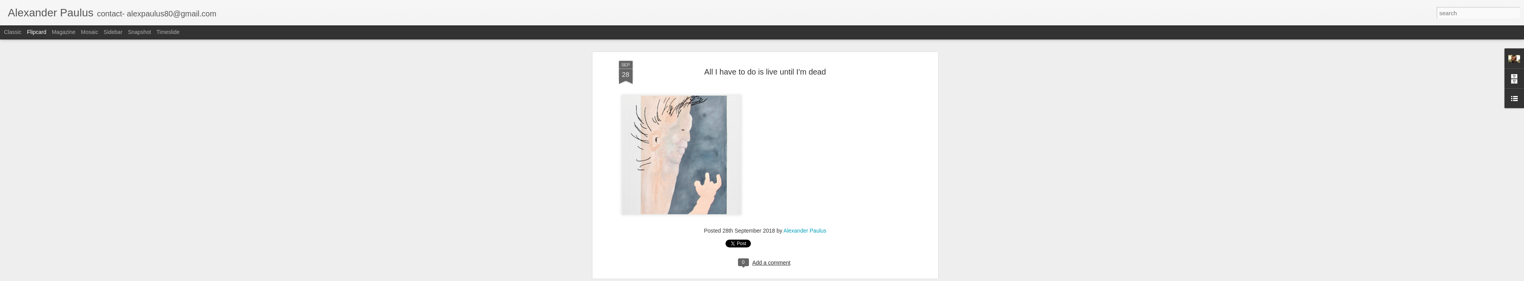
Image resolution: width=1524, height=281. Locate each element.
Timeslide (168, 32)
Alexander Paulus (805, 59)
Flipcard (36, 32)
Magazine (64, 32)
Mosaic (89, 32)
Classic (12, 32)
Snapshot (139, 32)
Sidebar (113, 32)
